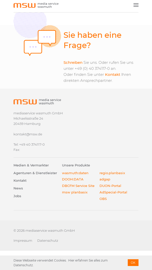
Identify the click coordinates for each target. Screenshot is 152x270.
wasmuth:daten (75, 173)
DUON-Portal (110, 186)
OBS (103, 199)
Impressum (23, 240)
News (18, 188)
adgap (105, 179)
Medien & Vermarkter (31, 165)
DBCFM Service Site (78, 186)
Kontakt (112, 74)
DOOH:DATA (73, 179)
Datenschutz (47, 240)
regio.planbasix (112, 173)
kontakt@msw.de (28, 134)
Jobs (17, 196)
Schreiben (73, 62)
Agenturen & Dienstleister (35, 173)
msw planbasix (75, 192)
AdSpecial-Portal (113, 192)
